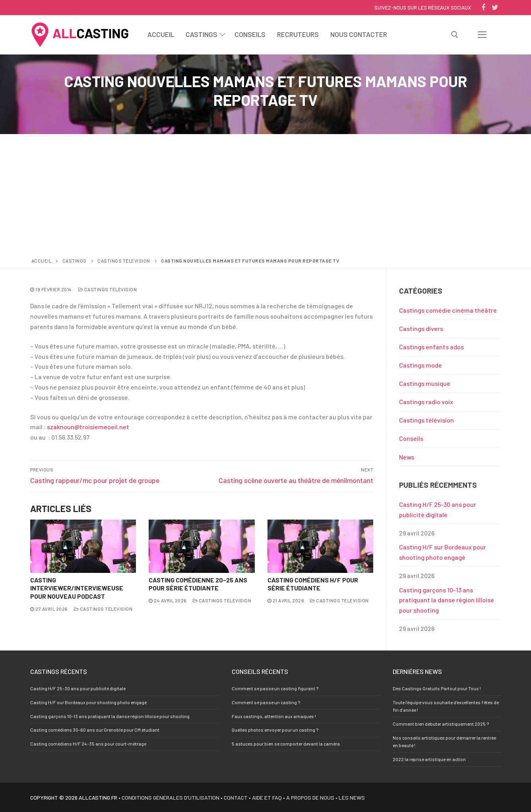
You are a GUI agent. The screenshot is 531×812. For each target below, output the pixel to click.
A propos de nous (310, 797)
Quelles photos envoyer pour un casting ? (275, 729)
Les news (352, 797)
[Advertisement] (265, 197)
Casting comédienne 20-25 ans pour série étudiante (198, 584)
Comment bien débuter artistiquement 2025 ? (441, 723)
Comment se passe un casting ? (266, 702)
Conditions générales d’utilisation (170, 797)
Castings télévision (123, 260)
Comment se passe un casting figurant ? (275, 688)
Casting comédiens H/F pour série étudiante (312, 584)
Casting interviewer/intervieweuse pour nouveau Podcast (76, 588)
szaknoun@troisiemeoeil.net (88, 426)
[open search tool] (454, 34)
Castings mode (420, 365)
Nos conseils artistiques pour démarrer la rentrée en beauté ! (444, 741)
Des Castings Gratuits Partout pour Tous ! (437, 688)
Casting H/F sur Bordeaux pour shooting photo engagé (442, 552)
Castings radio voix (426, 401)
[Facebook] (483, 7)
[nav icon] (482, 34)
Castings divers (421, 328)
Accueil (41, 260)
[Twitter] (494, 7)
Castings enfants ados (431, 347)
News (406, 457)
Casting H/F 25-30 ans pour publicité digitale (437, 509)
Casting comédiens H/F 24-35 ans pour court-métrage (88, 743)
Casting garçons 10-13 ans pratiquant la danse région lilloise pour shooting (446, 600)
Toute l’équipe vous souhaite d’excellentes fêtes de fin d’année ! (446, 706)
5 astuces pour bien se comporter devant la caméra (286, 743)
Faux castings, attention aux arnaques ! (274, 716)
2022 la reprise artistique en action (429, 759)
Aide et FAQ (267, 797)
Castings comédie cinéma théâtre (448, 310)
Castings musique (424, 383)
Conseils (411, 438)
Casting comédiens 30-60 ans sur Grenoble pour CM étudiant (94, 729)
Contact (236, 797)
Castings (74, 260)
